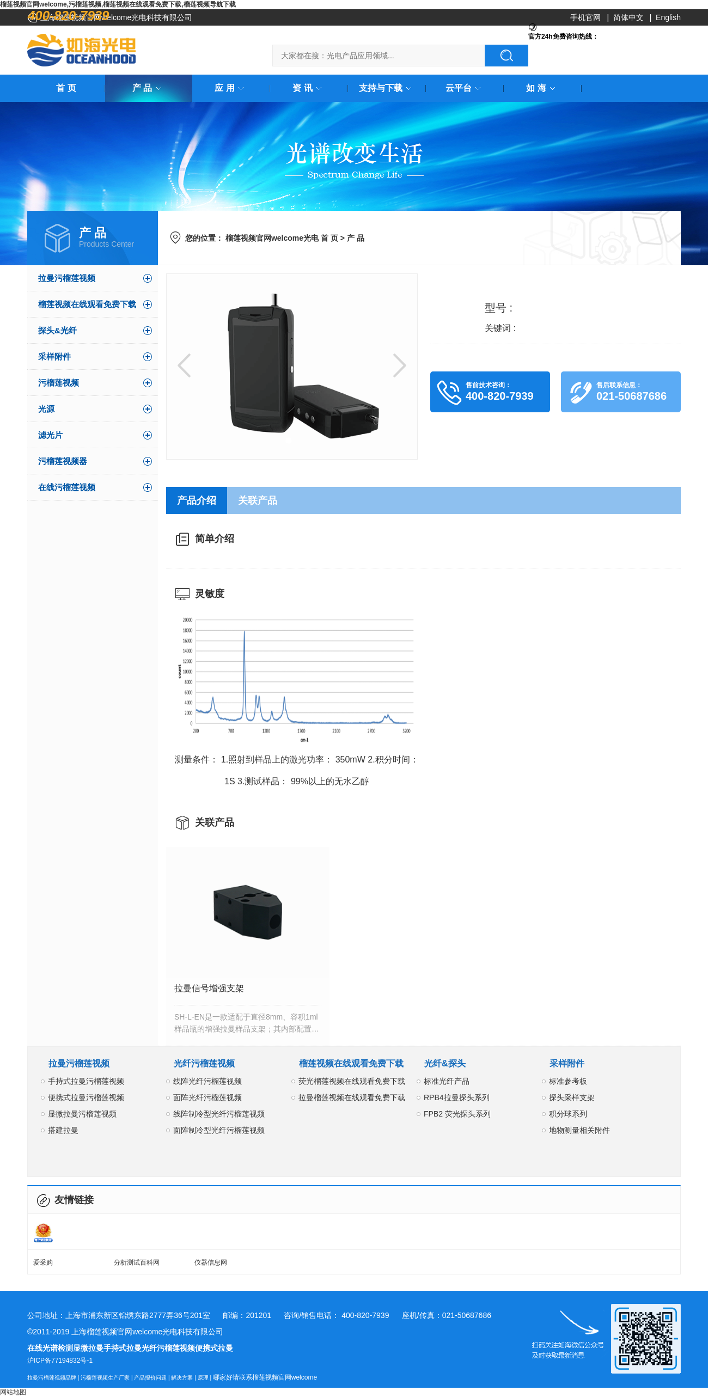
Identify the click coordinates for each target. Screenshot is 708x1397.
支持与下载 (387, 88)
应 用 (231, 88)
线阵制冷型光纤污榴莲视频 (219, 1113)
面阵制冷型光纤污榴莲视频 (219, 1130)
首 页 (66, 88)
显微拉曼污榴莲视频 (82, 1113)
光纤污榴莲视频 (204, 1063)
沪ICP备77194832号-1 (60, 1360)
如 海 (542, 88)
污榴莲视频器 (62, 461)
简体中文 (628, 17)
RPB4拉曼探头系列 (457, 1097)
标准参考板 (568, 1081)
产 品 (148, 88)
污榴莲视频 (58, 382)
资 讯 (308, 88)
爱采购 (43, 1262)
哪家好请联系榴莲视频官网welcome (265, 1377)
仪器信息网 (210, 1262)
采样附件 (54, 356)
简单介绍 (214, 538)
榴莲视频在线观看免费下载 (87, 304)
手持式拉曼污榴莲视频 (86, 1081)
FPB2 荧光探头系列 (457, 1113)
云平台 (465, 88)
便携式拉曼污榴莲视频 (86, 1097)
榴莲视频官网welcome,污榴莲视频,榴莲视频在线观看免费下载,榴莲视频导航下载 (118, 4)
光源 (46, 408)
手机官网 (585, 17)
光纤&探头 (445, 1063)
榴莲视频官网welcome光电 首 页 (281, 238)
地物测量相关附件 (579, 1130)
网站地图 (13, 1392)
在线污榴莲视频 (66, 487)
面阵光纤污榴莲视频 (207, 1097)
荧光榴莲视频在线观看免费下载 (351, 1081)
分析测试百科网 (137, 1262)
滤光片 (50, 435)
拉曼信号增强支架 (209, 988)
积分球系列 (568, 1113)
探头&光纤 (57, 330)
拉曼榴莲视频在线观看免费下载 (351, 1097)
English (668, 17)
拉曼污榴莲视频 (66, 278)
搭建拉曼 (63, 1130)
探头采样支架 (572, 1097)
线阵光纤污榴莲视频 (207, 1081)
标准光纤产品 (446, 1081)
